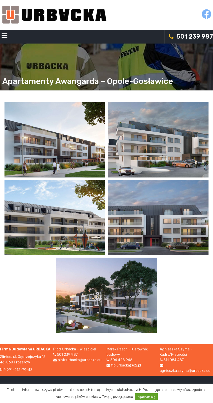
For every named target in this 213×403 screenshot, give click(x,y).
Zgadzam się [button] (146, 397)
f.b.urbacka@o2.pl (126, 366)
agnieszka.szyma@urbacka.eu (185, 371)
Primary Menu (4, 37)
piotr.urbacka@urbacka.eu (80, 360)
